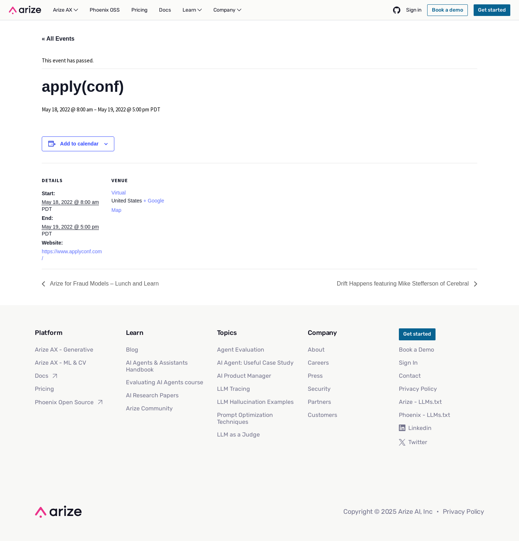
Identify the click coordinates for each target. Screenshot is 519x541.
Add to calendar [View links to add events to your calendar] (79, 144)
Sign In (408, 362)
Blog (132, 349)
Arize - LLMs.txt (420, 401)
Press (315, 375)
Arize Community (149, 408)
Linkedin (415, 428)
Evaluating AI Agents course (164, 382)
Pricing (44, 388)
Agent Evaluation (240, 349)
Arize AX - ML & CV (60, 362)
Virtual (118, 193)
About (316, 349)
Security (319, 388)
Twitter (413, 442)
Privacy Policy (418, 388)
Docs (46, 376)
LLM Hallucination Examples (255, 401)
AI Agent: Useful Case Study (255, 362)
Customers (322, 414)
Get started (417, 334)
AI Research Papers (152, 395)
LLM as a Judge (238, 434)
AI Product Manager (244, 375)
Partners (319, 401)
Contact (410, 375)
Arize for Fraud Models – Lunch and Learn (104, 283)
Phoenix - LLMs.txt (424, 414)
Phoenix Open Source (69, 402)
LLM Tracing (233, 388)
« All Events (58, 39)
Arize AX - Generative (64, 349)
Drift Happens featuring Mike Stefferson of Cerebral (403, 283)
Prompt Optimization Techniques (245, 418)
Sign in (413, 10)
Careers (318, 362)
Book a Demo (416, 349)
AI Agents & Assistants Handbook (157, 366)
